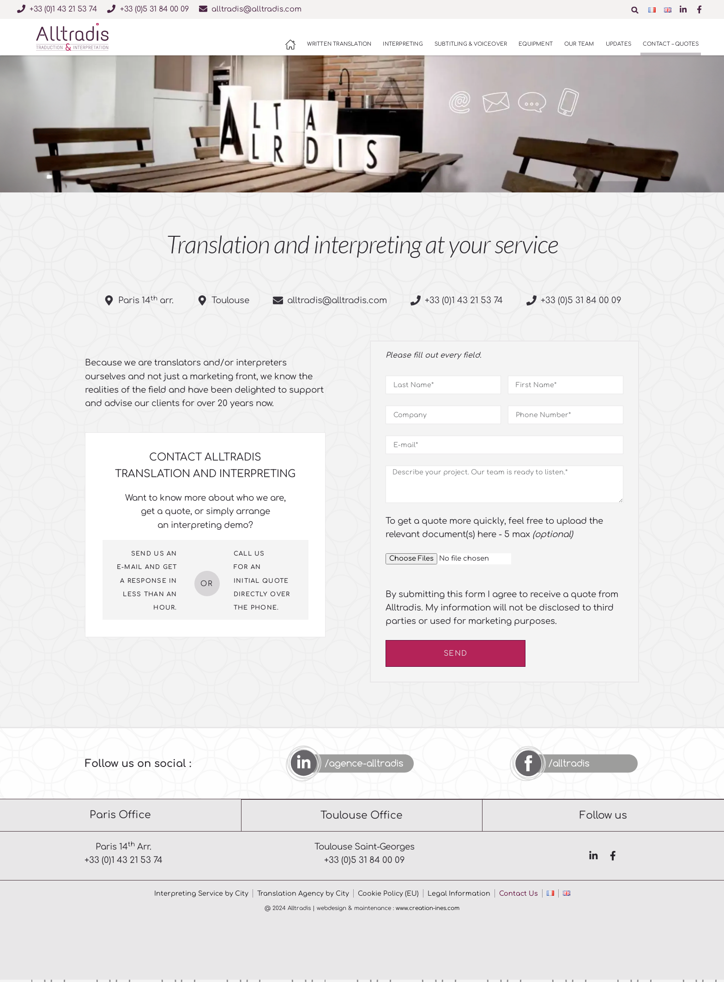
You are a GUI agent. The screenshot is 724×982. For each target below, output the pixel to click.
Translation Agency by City (303, 895)
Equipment (536, 44)
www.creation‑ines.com (427, 910)
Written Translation (339, 44)
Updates (618, 44)
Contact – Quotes (671, 44)
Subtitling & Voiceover (470, 44)
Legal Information (459, 895)
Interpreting (402, 44)
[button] (636, 10)
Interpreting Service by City (200, 895)
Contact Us (519, 895)
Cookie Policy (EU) (388, 895)
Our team (579, 44)
